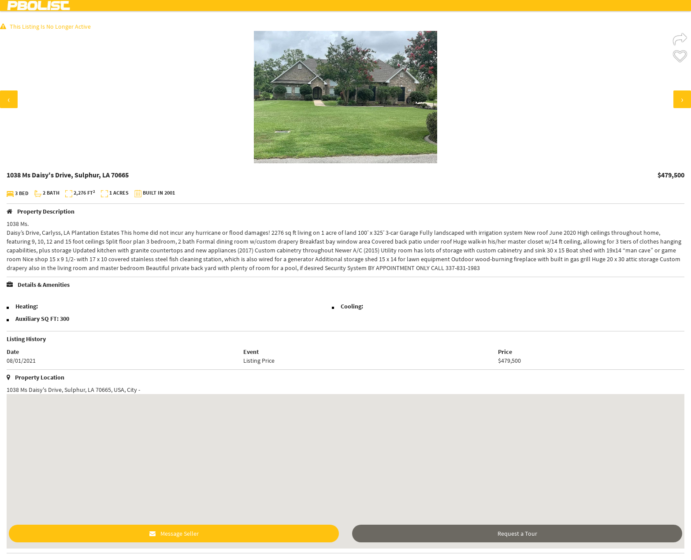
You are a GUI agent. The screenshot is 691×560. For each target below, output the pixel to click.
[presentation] (9, 99)
